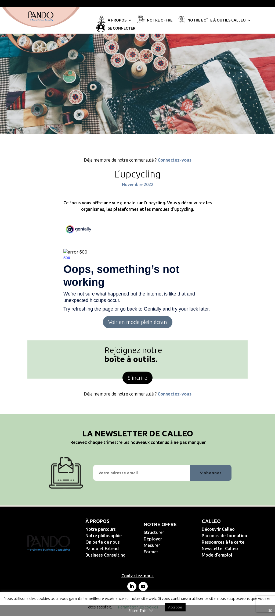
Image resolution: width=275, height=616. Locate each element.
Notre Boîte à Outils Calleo (216, 20)
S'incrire (137, 378)
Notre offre (159, 20)
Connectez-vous (174, 160)
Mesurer (169, 545)
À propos (117, 20)
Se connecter (121, 28)
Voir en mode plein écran (137, 322)
